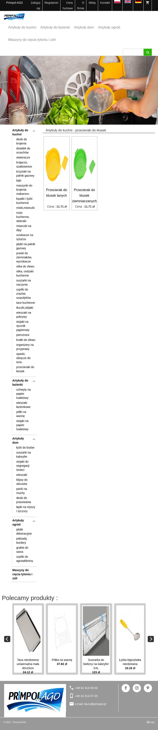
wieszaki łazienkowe (23, 405)
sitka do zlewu (25, 266)
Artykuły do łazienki (55, 27)
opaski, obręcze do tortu (23, 358)
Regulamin (51, 2)
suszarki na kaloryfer (23, 454)
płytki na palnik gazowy (25, 246)
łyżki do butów (25, 447)
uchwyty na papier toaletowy (23, 393)
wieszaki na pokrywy (23, 314)
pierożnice (22, 335)
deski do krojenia (21, 141)
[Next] (151, 639)
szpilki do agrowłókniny (24, 558)
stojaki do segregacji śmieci (22, 465)
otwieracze (23, 157)
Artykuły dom (84, 27)
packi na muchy (21, 491)
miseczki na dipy (23, 228)
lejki (18, 180)
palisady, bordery (21, 540)
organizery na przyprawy (25, 347)
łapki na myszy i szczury (25, 509)
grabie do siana (22, 549)
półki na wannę (21, 414)
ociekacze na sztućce (24, 237)
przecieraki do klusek (25, 369)
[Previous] (7, 639)
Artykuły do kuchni (22, 27)
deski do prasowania (23, 500)
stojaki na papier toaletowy (22, 425)
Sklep (92, 2)
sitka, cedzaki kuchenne (25, 273)
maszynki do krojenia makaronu (24, 189)
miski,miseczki (25, 207)
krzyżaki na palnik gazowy (25, 173)
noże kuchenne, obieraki (23, 217)
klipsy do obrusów (21, 481)
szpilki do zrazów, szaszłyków (23, 293)
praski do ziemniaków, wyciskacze (24, 257)
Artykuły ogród (109, 27)
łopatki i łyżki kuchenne (24, 200)
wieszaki (21, 474)
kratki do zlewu (25, 339)
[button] (12, 90)
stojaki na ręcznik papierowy (22, 326)
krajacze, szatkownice (24, 164)
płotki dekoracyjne (24, 531)
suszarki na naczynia (23, 282)
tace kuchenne (25, 302)
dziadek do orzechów (23, 150)
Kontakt (105, 2)
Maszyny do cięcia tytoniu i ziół (31, 40)
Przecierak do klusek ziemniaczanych (84, 195)
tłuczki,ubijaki (24, 307)
